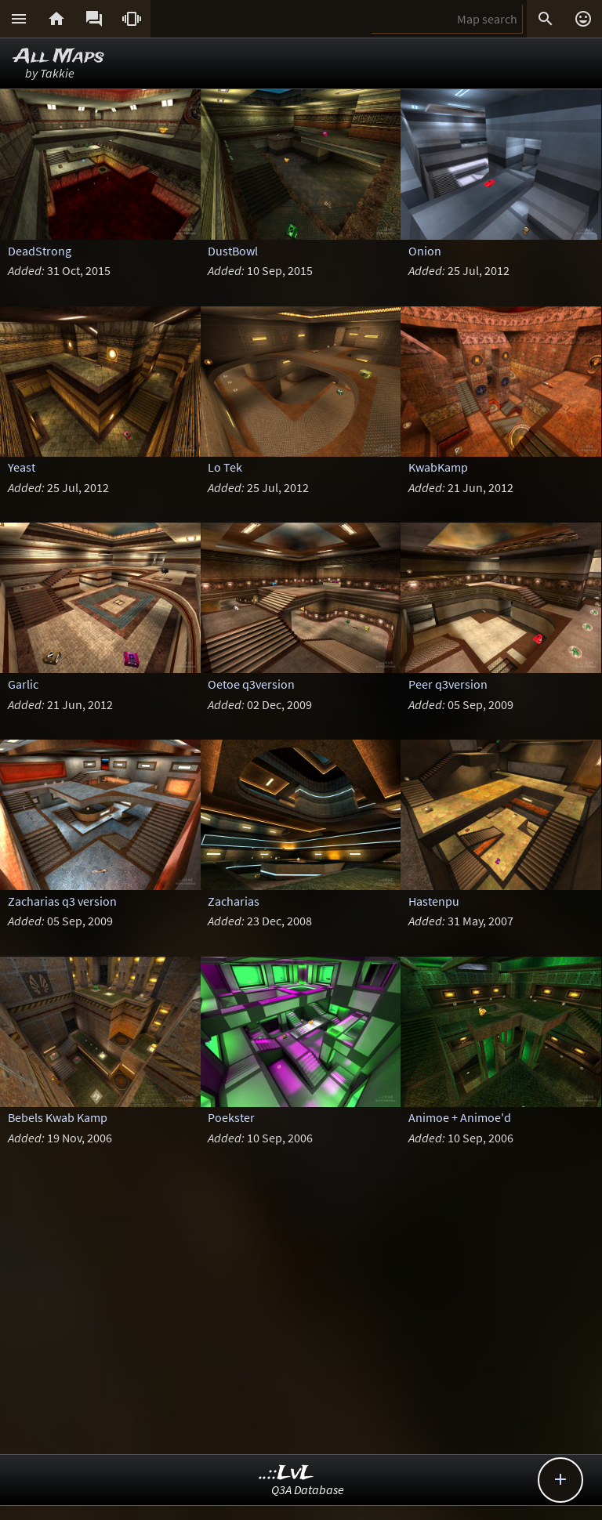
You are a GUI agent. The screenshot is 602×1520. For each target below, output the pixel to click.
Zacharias (233, 901)
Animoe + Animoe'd (459, 1117)
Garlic (23, 684)
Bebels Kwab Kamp (57, 1117)
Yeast (21, 467)
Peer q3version (448, 684)
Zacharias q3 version (62, 901)
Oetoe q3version (251, 684)
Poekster (231, 1117)
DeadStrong (39, 251)
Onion (424, 251)
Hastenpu (433, 901)
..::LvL (286, 1473)
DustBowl (233, 251)
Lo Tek (225, 467)
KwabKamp (438, 467)
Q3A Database (307, 1489)
